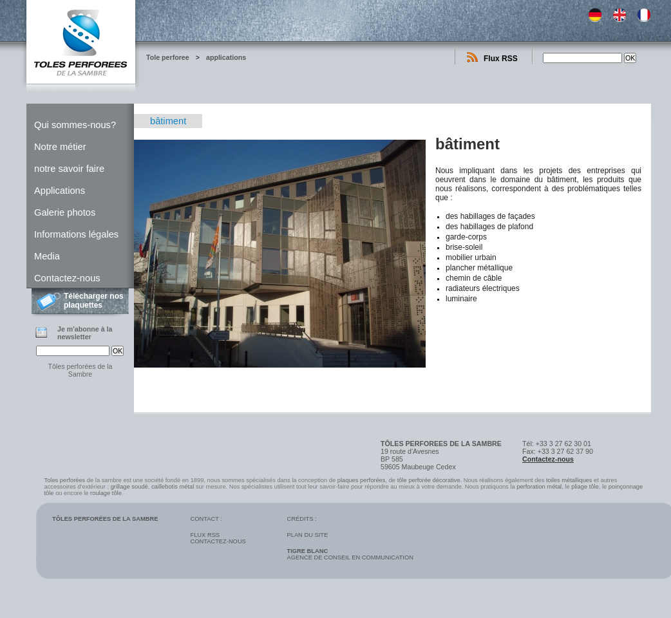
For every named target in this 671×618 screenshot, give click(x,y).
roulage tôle (106, 493)
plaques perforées (361, 480)
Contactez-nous (67, 278)
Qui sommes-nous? (75, 125)
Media (47, 256)
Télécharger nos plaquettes (94, 301)
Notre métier (60, 147)
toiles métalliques (569, 480)
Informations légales (76, 234)
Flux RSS (501, 58)
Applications (59, 190)
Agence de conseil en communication (350, 554)
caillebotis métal (172, 486)
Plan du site (307, 535)
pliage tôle (585, 486)
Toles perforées (65, 480)
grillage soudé (129, 486)
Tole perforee (167, 57)
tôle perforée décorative (428, 480)
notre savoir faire (69, 169)
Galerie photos (64, 212)
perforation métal (539, 486)
